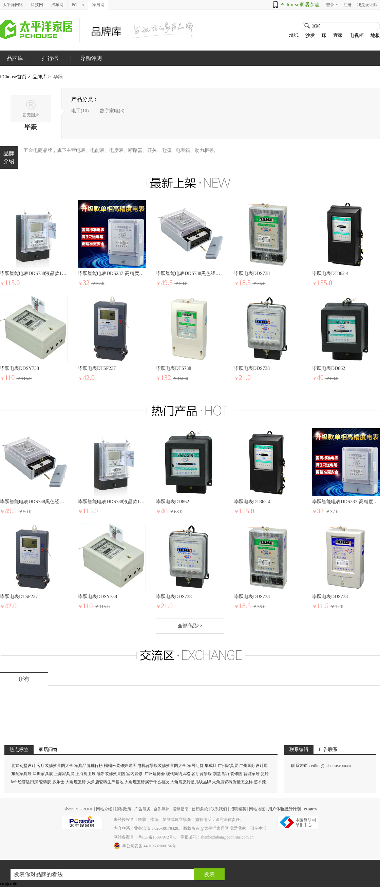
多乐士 (58, 782)
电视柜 (356, 35)
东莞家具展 (21, 773)
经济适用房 (28, 782)
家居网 (98, 4)
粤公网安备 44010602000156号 (145, 845)
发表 (209, 874)
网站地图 (257, 809)
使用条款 (200, 809)
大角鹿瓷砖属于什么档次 (147, 782)
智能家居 (251, 773)
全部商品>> (190, 625)
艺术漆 (260, 782)
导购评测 (91, 58)
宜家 (338, 35)
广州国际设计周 (253, 765)
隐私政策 (123, 809)
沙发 (310, 35)
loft (14, 782)
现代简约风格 (178, 773)
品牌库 (40, 76)
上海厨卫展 (85, 773)
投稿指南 (180, 809)
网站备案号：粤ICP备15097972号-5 (145, 837)
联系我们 (219, 809)
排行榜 (50, 58)
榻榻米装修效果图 (120, 765)
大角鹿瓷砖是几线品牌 (190, 782)
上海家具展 (64, 773)
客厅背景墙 (201, 773)
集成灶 (211, 765)
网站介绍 (104, 809)
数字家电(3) (112, 110)
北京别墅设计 (23, 765)
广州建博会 (155, 773)
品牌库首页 (15, 65)
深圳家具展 (43, 773)
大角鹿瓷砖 (75, 782)
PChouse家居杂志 (300, 4)
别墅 (217, 773)
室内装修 (134, 773)
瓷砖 (265, 773)
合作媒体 (161, 809)
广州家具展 (228, 765)
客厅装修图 (232, 773)
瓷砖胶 (45, 782)
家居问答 (195, 765)
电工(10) (80, 110)
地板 (375, 35)
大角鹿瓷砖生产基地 (105, 782)
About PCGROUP (78, 809)
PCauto (77, 4)
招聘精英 (238, 809)
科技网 (37, 4)
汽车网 (57, 4)
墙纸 (294, 35)
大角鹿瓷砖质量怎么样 (232, 782)
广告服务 (142, 809)
